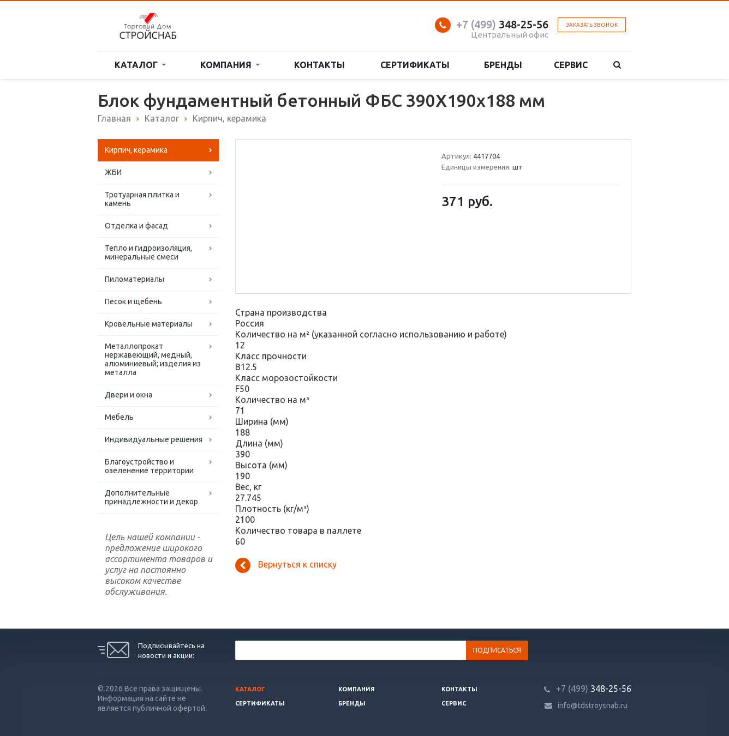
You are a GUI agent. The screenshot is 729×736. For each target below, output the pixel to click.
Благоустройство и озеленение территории (149, 466)
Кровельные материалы (149, 323)
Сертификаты (415, 65)
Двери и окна (128, 394)
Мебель (119, 417)
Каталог (140, 65)
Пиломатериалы (134, 279)
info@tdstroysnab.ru (593, 705)
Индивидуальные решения (153, 439)
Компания (229, 65)
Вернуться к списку (286, 565)
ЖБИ (113, 172)
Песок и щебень (133, 301)
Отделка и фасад (136, 225)
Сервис (571, 65)
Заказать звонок (592, 25)
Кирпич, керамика (136, 150)
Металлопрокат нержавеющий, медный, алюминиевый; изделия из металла (153, 359)
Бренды (503, 65)
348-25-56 (502, 24)
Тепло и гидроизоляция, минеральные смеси (148, 252)
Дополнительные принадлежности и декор (151, 497)
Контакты (319, 65)
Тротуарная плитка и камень (142, 199)
